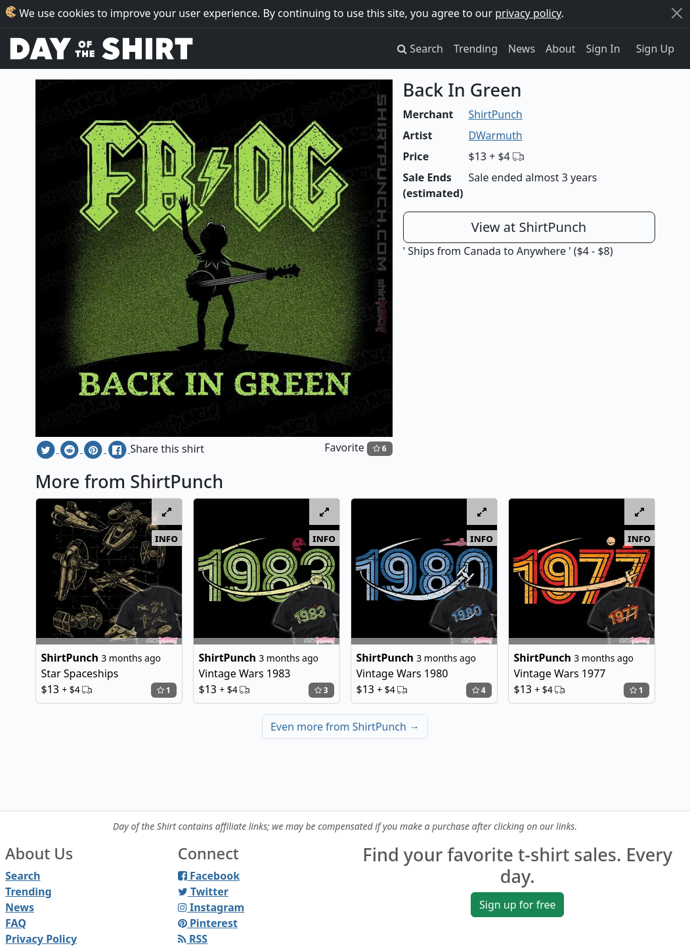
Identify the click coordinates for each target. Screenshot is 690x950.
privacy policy (528, 13)
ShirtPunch (496, 114)
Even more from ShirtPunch (345, 726)
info (166, 538)
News (521, 48)
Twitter (203, 891)
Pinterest (208, 923)
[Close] (677, 13)
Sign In (603, 48)
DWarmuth (496, 135)
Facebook (209, 876)
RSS (192, 939)
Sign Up (655, 48)
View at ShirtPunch (528, 227)
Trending (476, 48)
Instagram (211, 907)
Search (22, 876)
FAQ (15, 923)
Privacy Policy (41, 939)
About (560, 48)
